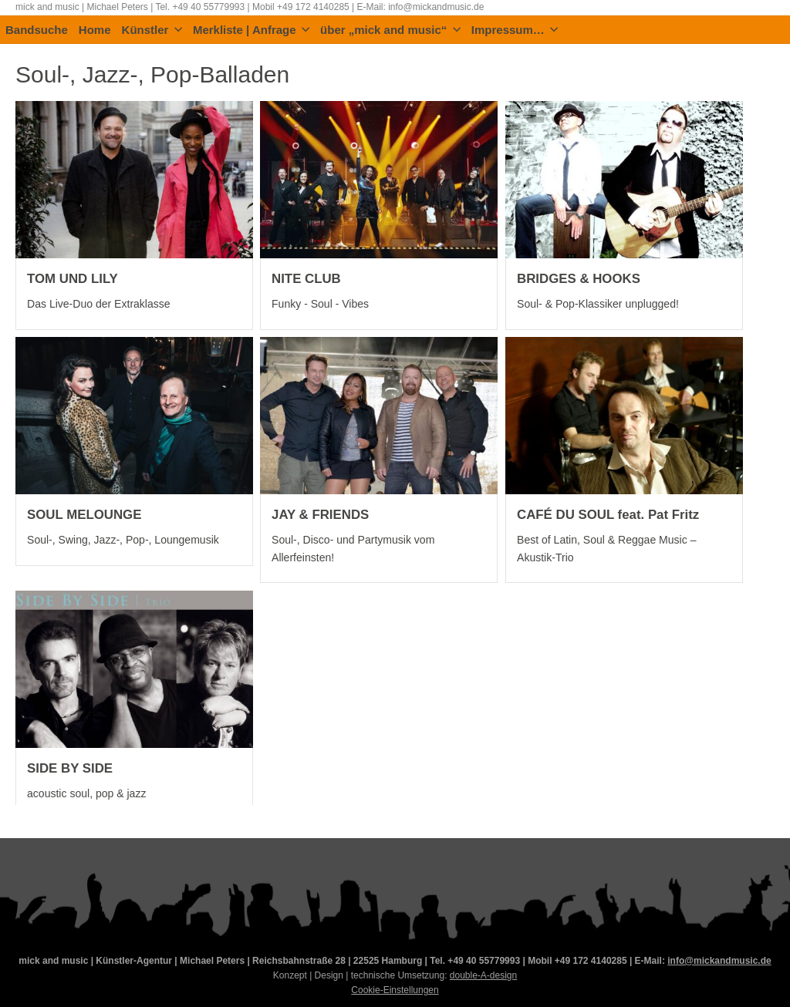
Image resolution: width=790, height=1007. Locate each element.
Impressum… (515, 30)
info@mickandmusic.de (719, 960)
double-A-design (483, 975)
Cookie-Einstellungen (394, 990)
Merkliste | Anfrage (251, 30)
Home (95, 30)
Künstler (152, 30)
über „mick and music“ (390, 30)
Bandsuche (36, 30)
